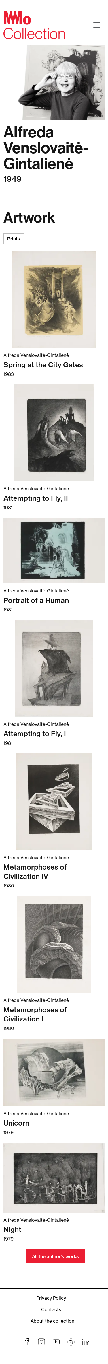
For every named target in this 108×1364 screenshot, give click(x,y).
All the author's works (55, 1256)
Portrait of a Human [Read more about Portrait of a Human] (36, 600)
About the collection (52, 1321)
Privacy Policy (51, 1298)
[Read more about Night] (54, 1178)
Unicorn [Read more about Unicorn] (16, 1123)
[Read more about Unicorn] (54, 1072)
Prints (13, 239)
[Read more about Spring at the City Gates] (54, 299)
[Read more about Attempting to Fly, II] (54, 432)
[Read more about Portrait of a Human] (54, 550)
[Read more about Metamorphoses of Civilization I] (54, 944)
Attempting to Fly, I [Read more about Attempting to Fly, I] (34, 733)
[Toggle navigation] (97, 25)
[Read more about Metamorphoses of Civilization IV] (54, 801)
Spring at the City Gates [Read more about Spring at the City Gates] (43, 364)
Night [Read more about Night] (12, 1229)
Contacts (51, 1309)
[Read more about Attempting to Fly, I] (54, 668)
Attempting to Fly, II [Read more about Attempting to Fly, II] (35, 498)
